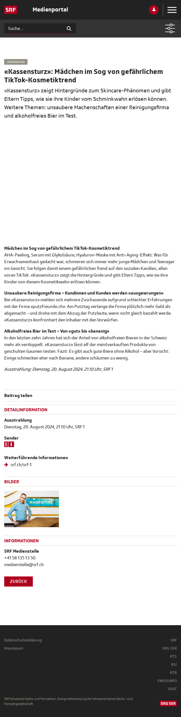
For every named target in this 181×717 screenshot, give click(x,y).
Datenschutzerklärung (23, 640)
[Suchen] (33, 28)
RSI (174, 664)
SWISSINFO (167, 680)
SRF (173, 640)
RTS (173, 656)
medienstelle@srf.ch (24, 564)
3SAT (172, 688)
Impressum (13, 648)
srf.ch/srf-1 (21, 465)
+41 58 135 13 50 (19, 558)
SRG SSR (169, 648)
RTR (173, 672)
